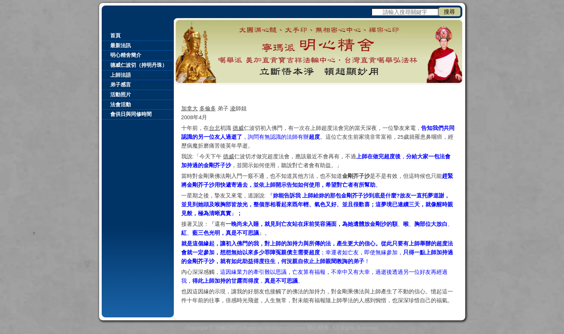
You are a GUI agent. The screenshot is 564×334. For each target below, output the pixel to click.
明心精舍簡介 (125, 55)
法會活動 (120, 104)
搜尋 (449, 11)
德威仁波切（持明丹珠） (138, 65)
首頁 (115, 35)
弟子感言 (120, 84)
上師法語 (120, 75)
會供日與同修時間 (131, 114)
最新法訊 (120, 45)
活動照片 (120, 94)
